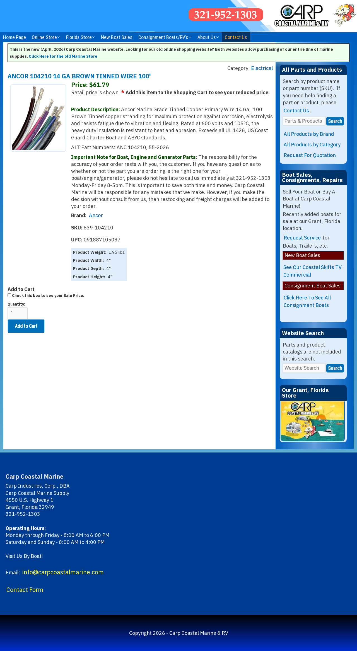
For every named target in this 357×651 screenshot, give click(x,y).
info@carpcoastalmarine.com (63, 572)
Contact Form (25, 590)
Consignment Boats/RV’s (163, 37)
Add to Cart (26, 326)
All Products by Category (312, 144)
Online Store (44, 37)
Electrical (262, 68)
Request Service (302, 237)
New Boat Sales (116, 37)
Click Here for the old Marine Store (63, 56)
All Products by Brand (309, 134)
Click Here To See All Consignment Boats (307, 301)
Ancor (96, 215)
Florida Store (79, 37)
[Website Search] (304, 367)
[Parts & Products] (304, 120)
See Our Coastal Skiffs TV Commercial (312, 271)
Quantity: (18, 310)
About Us (206, 37)
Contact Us (236, 37)
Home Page (14, 37)
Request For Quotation (310, 155)
